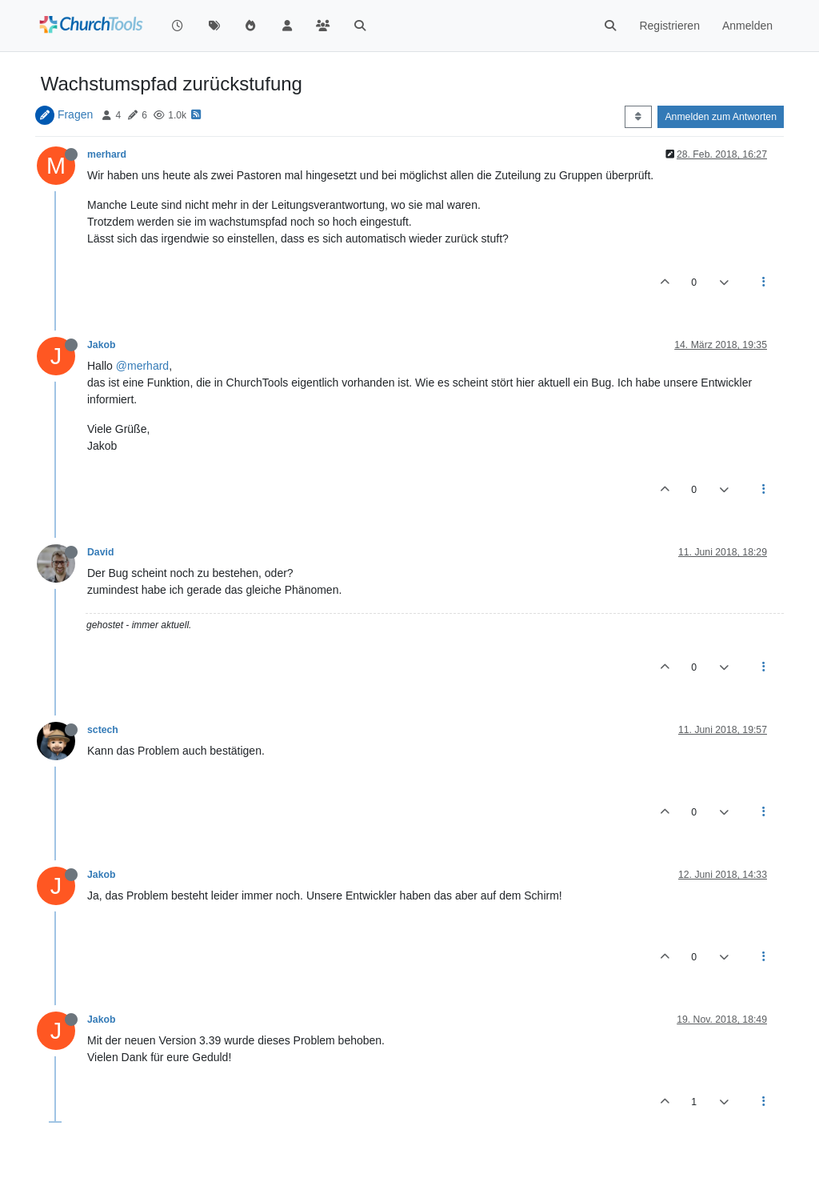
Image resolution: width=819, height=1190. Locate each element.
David (100, 552)
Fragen (75, 114)
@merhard (142, 365)
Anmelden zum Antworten (721, 116)
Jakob (101, 345)
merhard (106, 154)
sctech (102, 729)
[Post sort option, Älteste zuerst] (638, 117)
